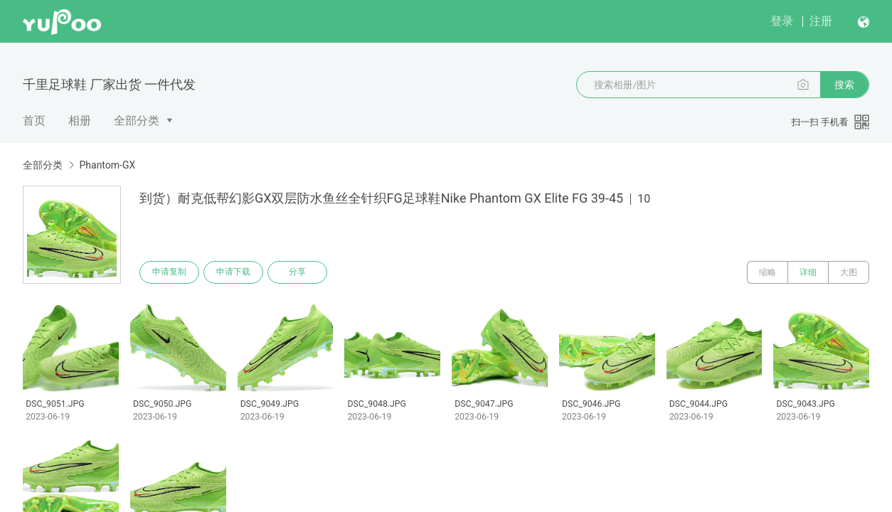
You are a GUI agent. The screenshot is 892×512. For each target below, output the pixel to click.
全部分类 (136, 120)
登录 (781, 21)
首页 (34, 120)
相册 (79, 120)
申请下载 (233, 272)
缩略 (767, 272)
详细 (808, 272)
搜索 (844, 84)
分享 (297, 272)
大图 (848, 272)
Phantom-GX (107, 165)
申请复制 (169, 272)
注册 (820, 21)
